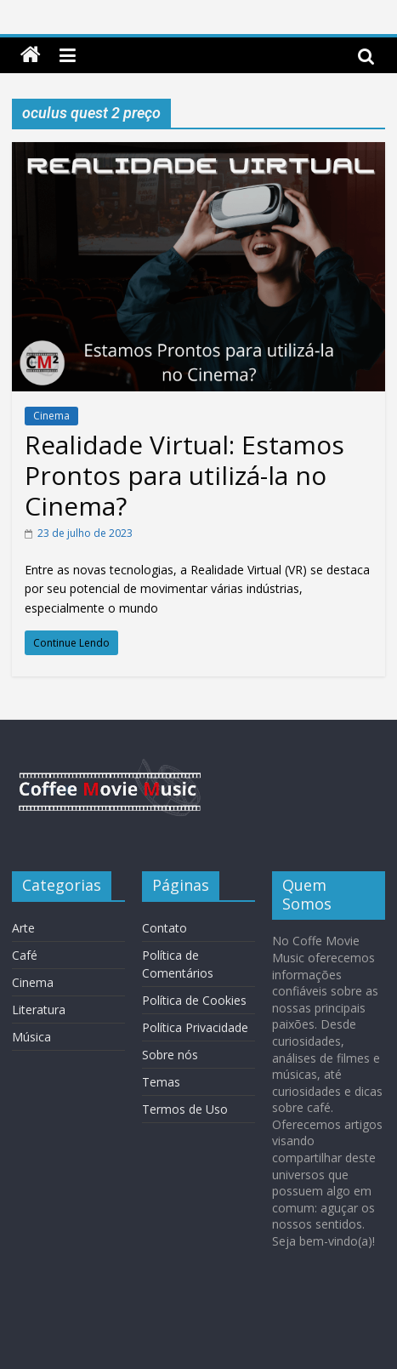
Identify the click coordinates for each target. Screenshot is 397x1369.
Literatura (38, 1009)
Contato (164, 928)
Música (31, 1037)
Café (24, 955)
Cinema (51, 415)
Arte (23, 928)
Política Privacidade (195, 1027)
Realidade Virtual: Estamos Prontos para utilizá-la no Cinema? (184, 475)
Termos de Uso (185, 1109)
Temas (161, 1082)
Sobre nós (170, 1055)
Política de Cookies (194, 1000)
